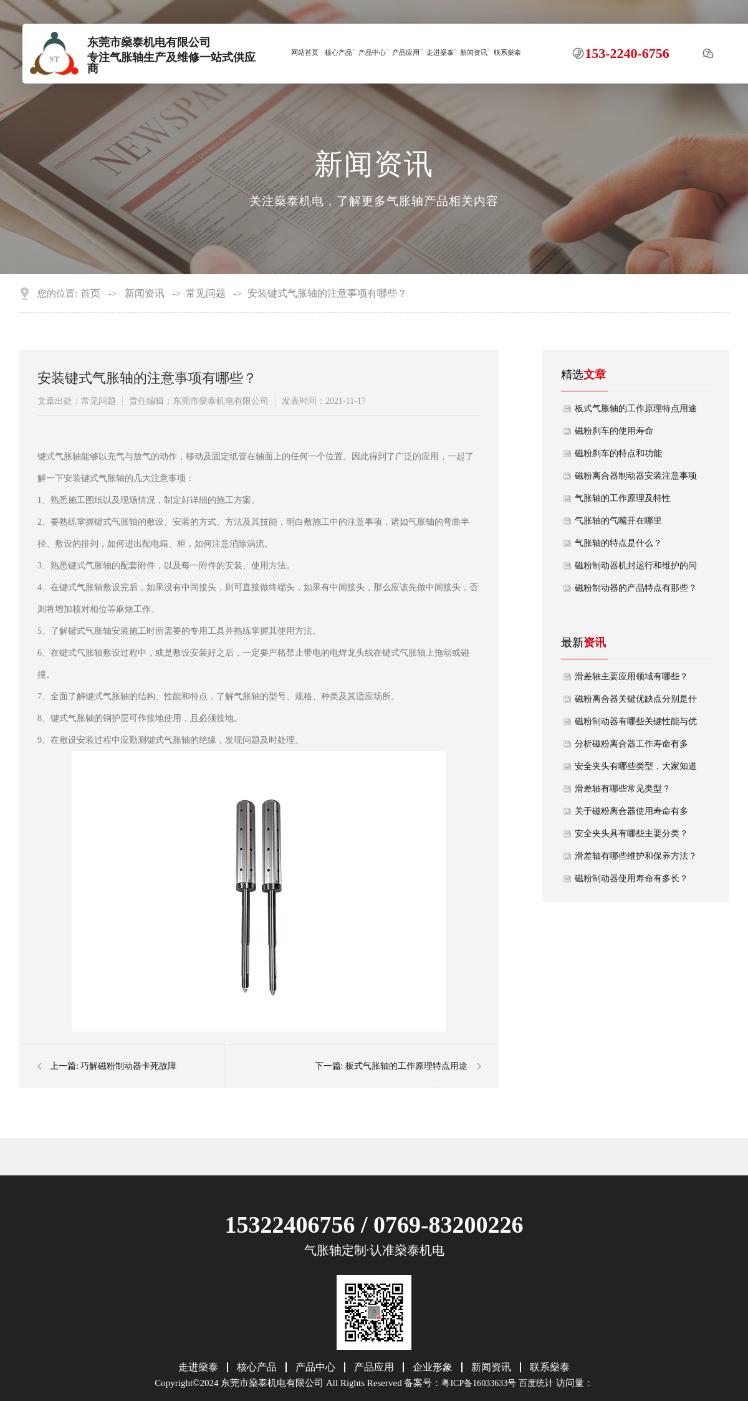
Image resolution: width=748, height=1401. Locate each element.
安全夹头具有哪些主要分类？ (631, 833)
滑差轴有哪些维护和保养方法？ (636, 856)
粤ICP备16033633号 (478, 1383)
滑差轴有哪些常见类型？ (623, 788)
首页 (90, 294)
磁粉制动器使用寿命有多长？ (631, 878)
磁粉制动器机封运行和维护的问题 (636, 569)
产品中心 (372, 52)
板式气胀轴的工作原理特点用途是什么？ (636, 412)
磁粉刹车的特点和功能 (618, 453)
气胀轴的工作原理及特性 (623, 498)
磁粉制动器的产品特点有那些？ (636, 588)
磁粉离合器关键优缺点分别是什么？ (636, 702)
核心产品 (338, 52)
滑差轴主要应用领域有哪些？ (631, 676)
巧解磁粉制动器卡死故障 (128, 1066)
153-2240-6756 (627, 53)
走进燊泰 (440, 52)
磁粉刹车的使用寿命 (614, 431)
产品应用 (406, 52)
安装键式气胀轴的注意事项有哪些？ (327, 294)
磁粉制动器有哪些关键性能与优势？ (636, 725)
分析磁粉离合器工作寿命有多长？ (631, 747)
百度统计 (536, 1383)
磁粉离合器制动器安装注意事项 (636, 476)
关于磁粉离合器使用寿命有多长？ (631, 814)
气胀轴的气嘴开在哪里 (618, 520)
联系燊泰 (507, 52)
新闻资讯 (473, 52)
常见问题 (206, 294)
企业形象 (433, 1367)
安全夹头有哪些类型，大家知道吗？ (636, 770)
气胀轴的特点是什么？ (618, 543)
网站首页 (305, 52)
